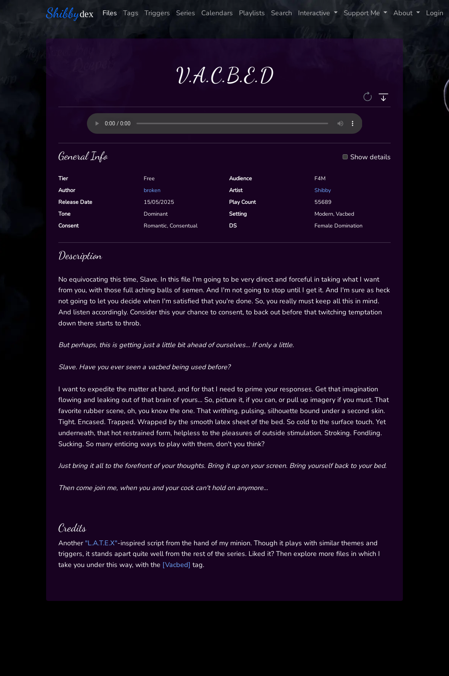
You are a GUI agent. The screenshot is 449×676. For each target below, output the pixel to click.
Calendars (217, 13)
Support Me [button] (363, 13)
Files (110, 13)
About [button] (403, 13)
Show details (370, 157)
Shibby (322, 190)
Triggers (157, 13)
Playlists (252, 13)
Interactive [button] (315, 13)
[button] (368, 96)
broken (152, 190)
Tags (130, 13)
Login (434, 13)
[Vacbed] (176, 564)
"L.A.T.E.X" (101, 543)
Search (281, 13)
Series (185, 13)
